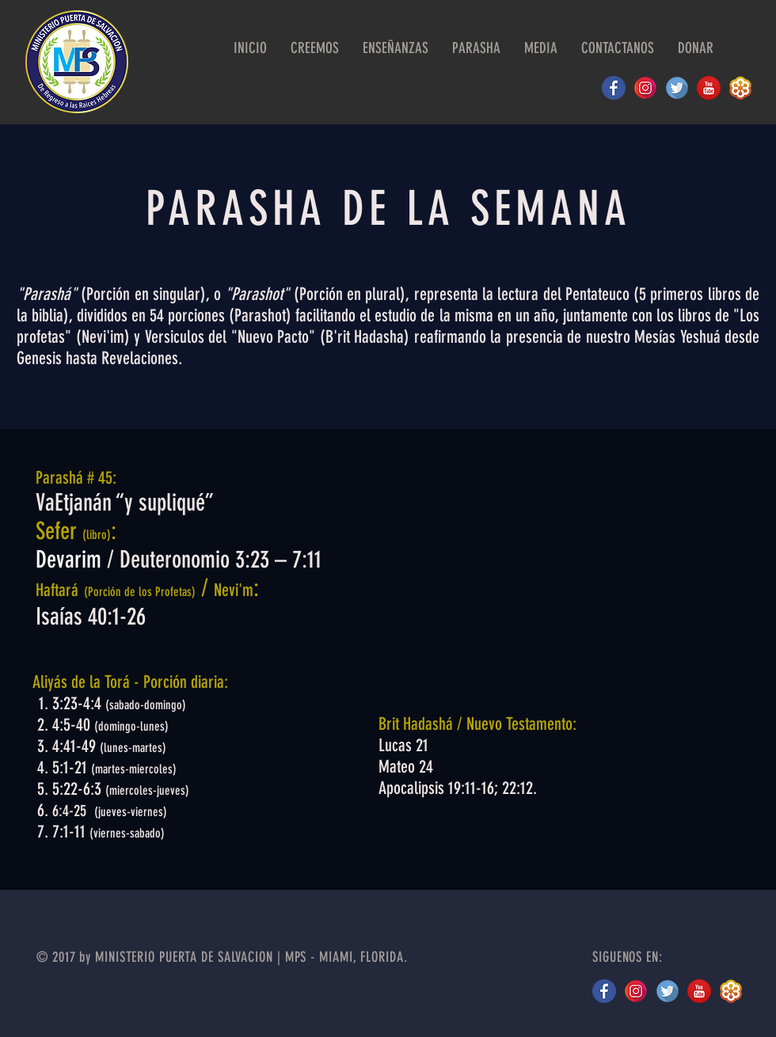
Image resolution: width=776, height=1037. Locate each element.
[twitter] (667, 991)
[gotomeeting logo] (740, 88)
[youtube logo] (709, 88)
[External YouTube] (558, 569)
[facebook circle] (614, 88)
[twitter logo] (677, 88)
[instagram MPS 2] (645, 88)
